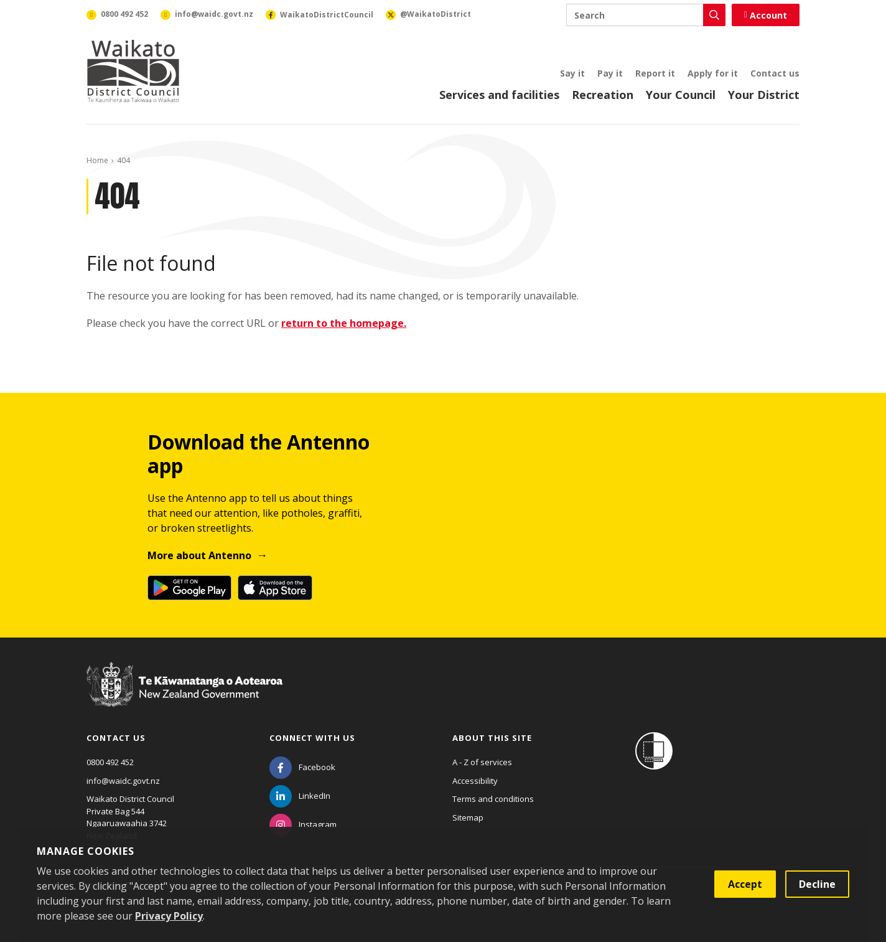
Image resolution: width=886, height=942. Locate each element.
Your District (764, 94)
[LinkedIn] (299, 795)
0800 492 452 (110, 762)
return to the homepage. (343, 323)
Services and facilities (499, 94)
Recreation (602, 94)
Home (97, 160)
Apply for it (713, 73)
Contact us (775, 73)
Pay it (610, 73)
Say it (572, 73)
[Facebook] (302, 767)
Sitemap (467, 817)
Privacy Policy (169, 916)
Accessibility (475, 780)
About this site (492, 737)
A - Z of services (482, 762)
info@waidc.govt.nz (123, 780)
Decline (817, 884)
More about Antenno (199, 555)
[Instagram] (303, 824)
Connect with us (312, 737)
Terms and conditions (493, 798)
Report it (655, 73)
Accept (745, 884)
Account (765, 15)
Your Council (681, 94)
